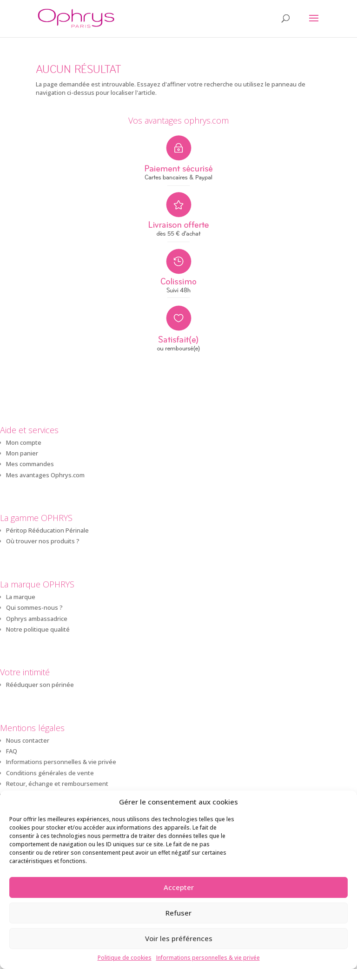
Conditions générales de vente (50, 773)
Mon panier (22, 453)
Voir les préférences (178, 938)
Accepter (179, 887)
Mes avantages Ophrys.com (45, 475)
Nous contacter (27, 740)
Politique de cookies (125, 958)
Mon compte (23, 442)
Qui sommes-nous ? (34, 607)
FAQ (11, 751)
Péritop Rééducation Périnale (47, 530)
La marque (20, 597)
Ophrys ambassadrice (36, 618)
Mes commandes (30, 464)
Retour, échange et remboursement (57, 783)
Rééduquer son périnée (40, 684)
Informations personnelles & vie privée (208, 958)
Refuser (178, 912)
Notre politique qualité (38, 629)
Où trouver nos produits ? (42, 541)
